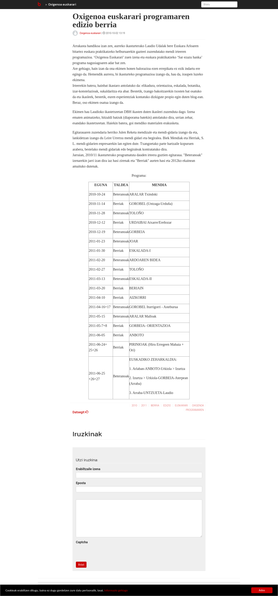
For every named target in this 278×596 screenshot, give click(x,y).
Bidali (81, 564)
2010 (134, 405)
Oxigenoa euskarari (62, 4)
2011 (144, 405)
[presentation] (103, 552)
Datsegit (80, 412)
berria (155, 405)
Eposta (81, 483)
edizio (167, 405)
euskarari (181, 405)
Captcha (82, 542)
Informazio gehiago (116, 590)
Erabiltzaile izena (88, 469)
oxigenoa (198, 405)
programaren (195, 409)
